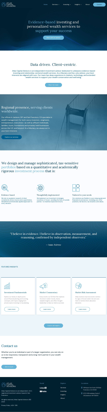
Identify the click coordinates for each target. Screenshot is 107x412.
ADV (12, 405)
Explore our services (11, 137)
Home (45, 4)
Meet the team (53, 85)
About (87, 4)
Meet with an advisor (53, 38)
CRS (16, 405)
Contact (99, 4)
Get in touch (9, 367)
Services (55, 4)
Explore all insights (53, 325)
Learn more (12, 309)
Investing (66, 4)
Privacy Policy (5, 405)
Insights (77, 4)
